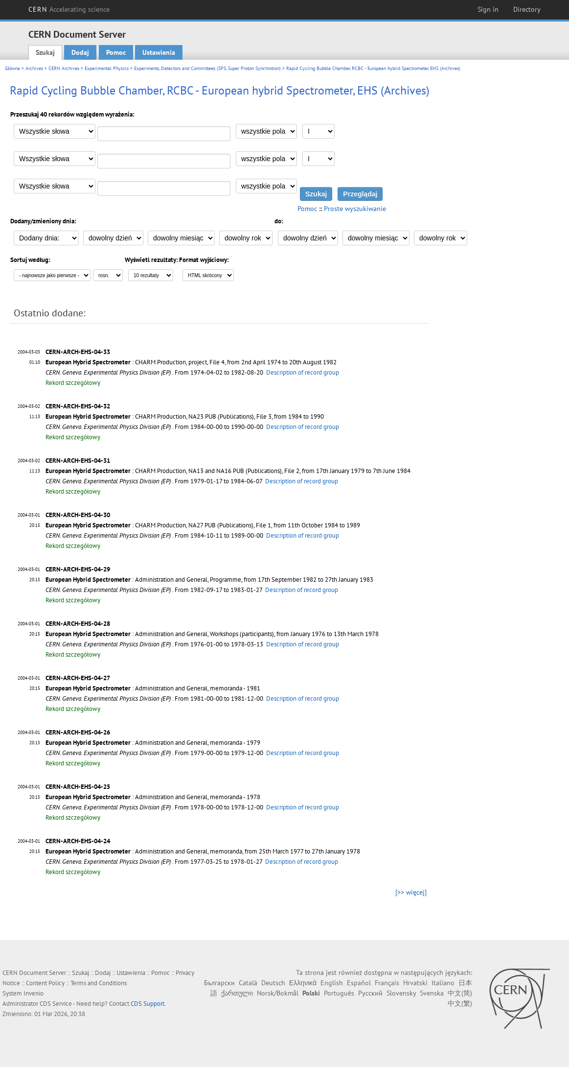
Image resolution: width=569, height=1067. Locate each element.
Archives (34, 68)
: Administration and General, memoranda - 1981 (153, 688)
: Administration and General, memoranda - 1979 (153, 742)
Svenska (432, 993)
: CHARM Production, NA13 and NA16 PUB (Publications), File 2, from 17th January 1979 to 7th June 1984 (228, 471)
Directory (527, 9)
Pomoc (116, 52)
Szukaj (45, 52)
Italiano (443, 982)
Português (339, 993)
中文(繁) (460, 1003)
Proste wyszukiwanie (355, 208)
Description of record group (302, 372)
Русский (370, 993)
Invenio (33, 993)
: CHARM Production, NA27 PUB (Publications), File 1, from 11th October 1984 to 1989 (203, 525)
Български (219, 982)
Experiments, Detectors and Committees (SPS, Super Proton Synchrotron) (207, 68)
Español (359, 982)
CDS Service (56, 1003)
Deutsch (273, 982)
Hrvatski (415, 982)
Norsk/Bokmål (277, 993)
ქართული (237, 993)
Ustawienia (158, 52)
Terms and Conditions (98, 983)
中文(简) (460, 993)
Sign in (488, 9)
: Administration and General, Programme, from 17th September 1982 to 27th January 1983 (209, 579)
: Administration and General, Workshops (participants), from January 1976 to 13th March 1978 (212, 634)
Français (387, 982)
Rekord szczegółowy (73, 383)
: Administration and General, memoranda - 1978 (153, 797)
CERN (69, 9)
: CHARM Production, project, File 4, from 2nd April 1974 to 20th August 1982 (191, 362)
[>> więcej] (411, 892)
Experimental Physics (107, 68)
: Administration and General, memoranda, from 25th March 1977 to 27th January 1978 (203, 851)
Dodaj (80, 52)
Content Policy (45, 983)
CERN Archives (63, 68)
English (331, 982)
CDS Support (147, 1003)
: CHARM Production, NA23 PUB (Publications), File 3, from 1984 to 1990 (185, 416)
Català (248, 982)
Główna (12, 68)
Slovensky (401, 993)
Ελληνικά (303, 982)
